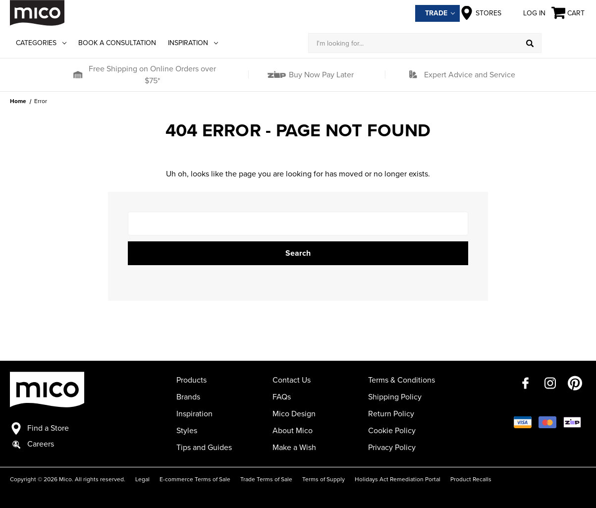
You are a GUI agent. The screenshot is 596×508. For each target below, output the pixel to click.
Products (191, 380)
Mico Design (294, 414)
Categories (41, 43)
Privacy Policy (392, 447)
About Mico (292, 431)
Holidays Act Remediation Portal (397, 479)
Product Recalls (470, 479)
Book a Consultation (117, 43)
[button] (77, 75)
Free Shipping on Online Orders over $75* (152, 75)
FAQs (281, 397)
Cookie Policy (392, 431)
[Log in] (564, 43)
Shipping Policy (395, 397)
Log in (526, 13)
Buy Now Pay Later (320, 75)
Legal (142, 479)
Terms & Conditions (401, 380)
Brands (188, 397)
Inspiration (193, 43)
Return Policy (391, 414)
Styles (186, 431)
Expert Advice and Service (469, 75)
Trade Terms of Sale (266, 479)
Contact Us (291, 380)
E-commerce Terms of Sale (195, 479)
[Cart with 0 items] (568, 13)
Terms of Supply (323, 479)
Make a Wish (294, 447)
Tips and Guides (204, 447)
